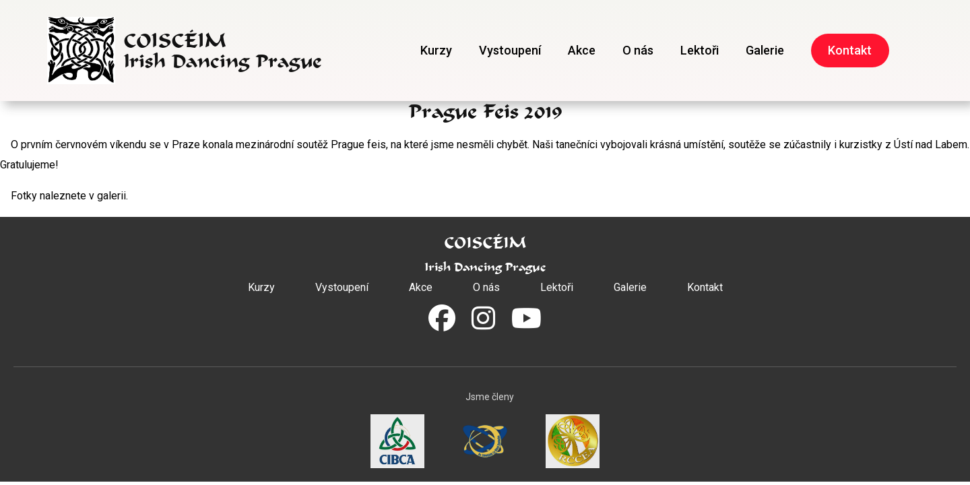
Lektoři (699, 50)
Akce (581, 50)
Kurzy (436, 50)
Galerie (765, 50)
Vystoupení (510, 50)
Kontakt (850, 50)
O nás (637, 50)
